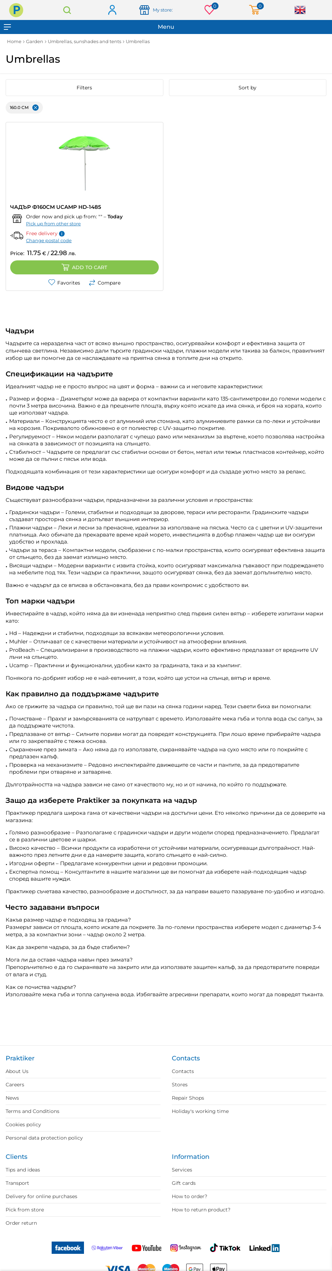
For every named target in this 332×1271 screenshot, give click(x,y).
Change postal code (49, 240)
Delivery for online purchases (41, 1196)
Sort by (247, 87)
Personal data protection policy (44, 1138)
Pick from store (25, 1210)
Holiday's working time (200, 1111)
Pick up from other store (53, 223)
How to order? (189, 1196)
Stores (180, 1084)
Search (67, 10)
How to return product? (201, 1210)
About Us (17, 1071)
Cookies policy (23, 1124)
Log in (112, 10)
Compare (105, 282)
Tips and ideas (23, 1170)
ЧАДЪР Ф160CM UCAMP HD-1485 (55, 207)
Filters (84, 87)
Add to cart (84, 267)
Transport (17, 1183)
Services (182, 1170)
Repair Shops (188, 1098)
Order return (21, 1223)
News (12, 1098)
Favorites (64, 282)
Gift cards (184, 1183)
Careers (15, 1084)
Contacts (183, 1071)
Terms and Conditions (32, 1111)
